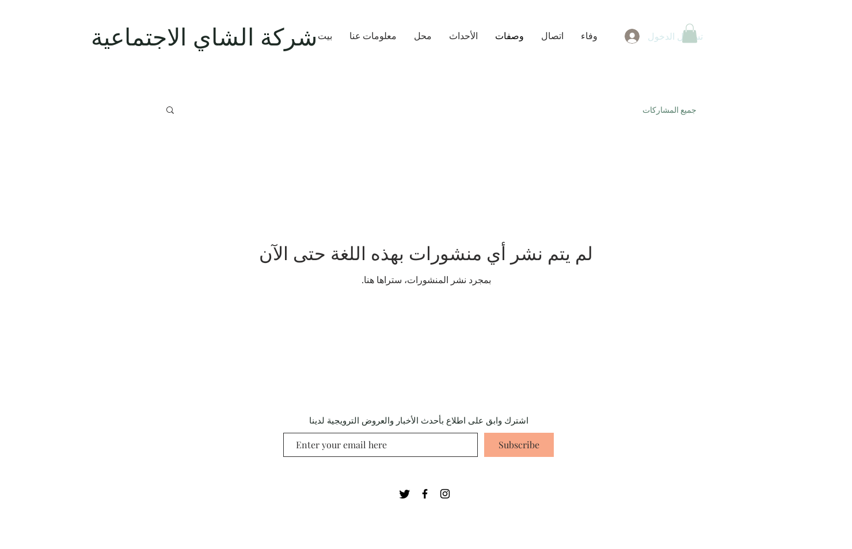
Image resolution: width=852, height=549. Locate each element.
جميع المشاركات (669, 109)
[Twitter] (404, 493)
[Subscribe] (519, 445)
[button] (690, 33)
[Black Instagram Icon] (445, 493)
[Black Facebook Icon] (425, 493)
